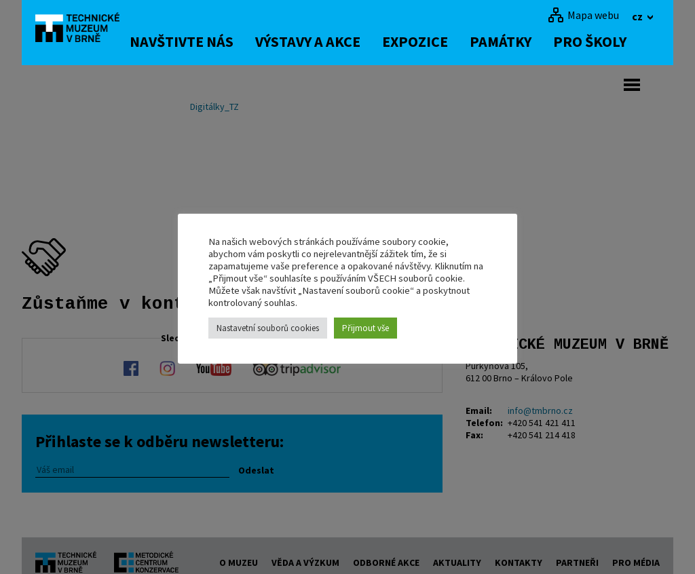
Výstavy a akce (327, 41)
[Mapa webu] (583, 15)
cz (638, 16)
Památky (520, 41)
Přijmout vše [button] (365, 328)
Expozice (435, 41)
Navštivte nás (201, 41)
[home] (85, 30)
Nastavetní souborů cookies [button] (268, 328)
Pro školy (609, 41)
